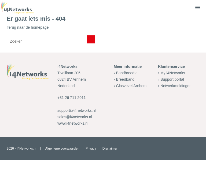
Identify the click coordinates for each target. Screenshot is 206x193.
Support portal (172, 79)
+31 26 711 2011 (71, 97)
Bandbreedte (127, 73)
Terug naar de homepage (103, 36)
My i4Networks (172, 73)
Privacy (91, 148)
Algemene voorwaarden (62, 148)
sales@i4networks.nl (74, 117)
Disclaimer (109, 148)
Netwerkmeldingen (176, 86)
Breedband (125, 79)
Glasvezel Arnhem (131, 86)
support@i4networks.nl (76, 110)
